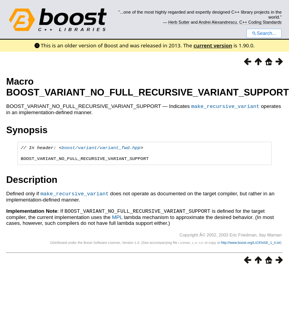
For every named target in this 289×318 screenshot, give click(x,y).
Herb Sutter (179, 22)
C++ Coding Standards (260, 22)
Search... (264, 33)
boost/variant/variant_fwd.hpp (101, 148)
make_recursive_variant (225, 106)
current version (213, 45)
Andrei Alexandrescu (218, 22)
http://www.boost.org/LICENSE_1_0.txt (250, 244)
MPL (117, 218)
